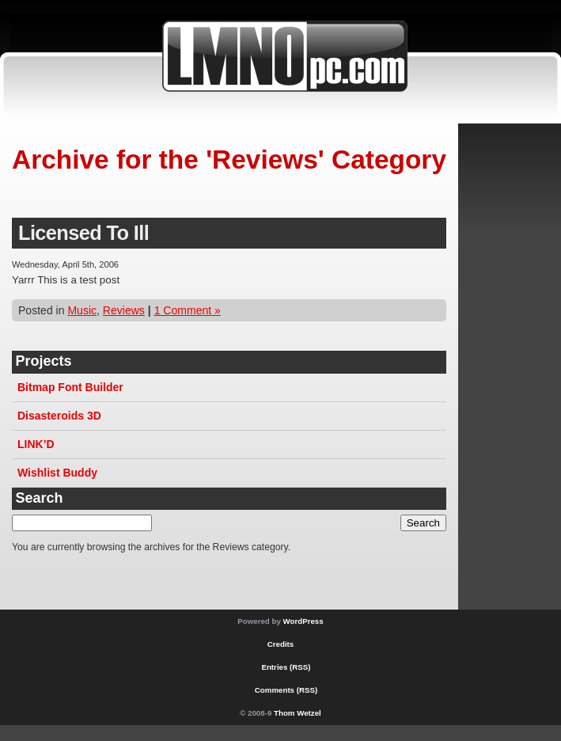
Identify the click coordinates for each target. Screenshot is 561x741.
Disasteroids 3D (59, 415)
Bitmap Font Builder (70, 387)
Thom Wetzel (297, 713)
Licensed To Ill (83, 233)
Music (82, 310)
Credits (280, 644)
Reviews (124, 310)
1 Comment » (187, 310)
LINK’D (36, 444)
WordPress (303, 621)
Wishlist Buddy (57, 472)
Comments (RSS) (286, 690)
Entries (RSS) (285, 667)
